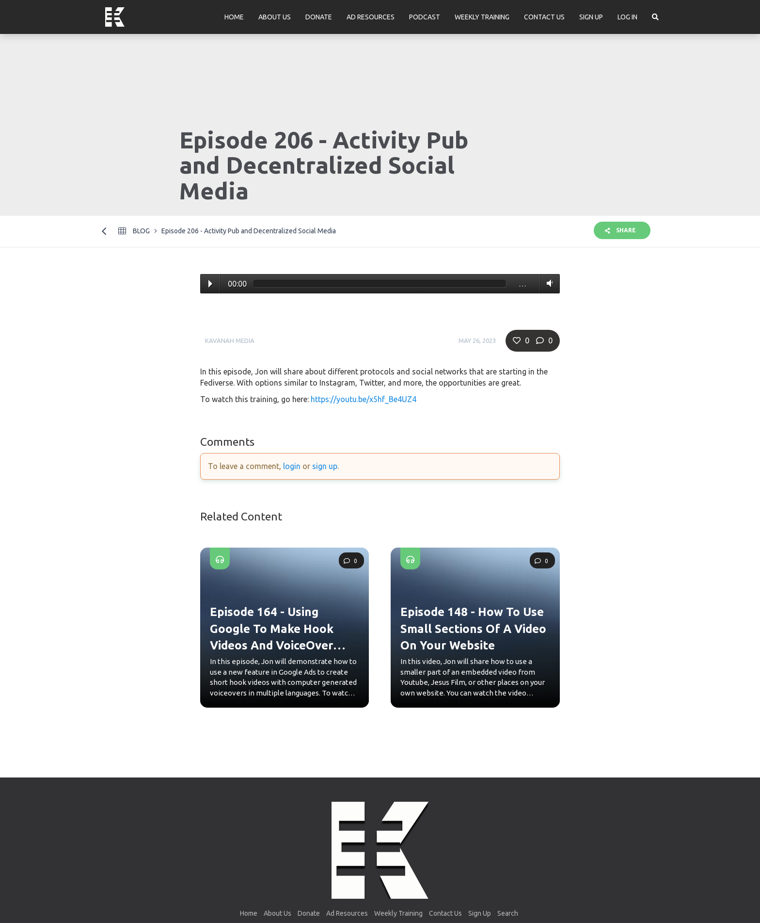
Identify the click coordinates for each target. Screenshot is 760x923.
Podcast (424, 17)
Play (210, 284)
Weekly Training (482, 17)
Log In (627, 17)
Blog (141, 231)
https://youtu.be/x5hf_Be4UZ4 (363, 399)
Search (507, 913)
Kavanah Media (229, 340)
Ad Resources (371, 17)
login (292, 466)
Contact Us (544, 17)
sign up (324, 466)
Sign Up (591, 17)
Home (234, 17)
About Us (274, 17)
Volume (548, 283)
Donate (318, 17)
